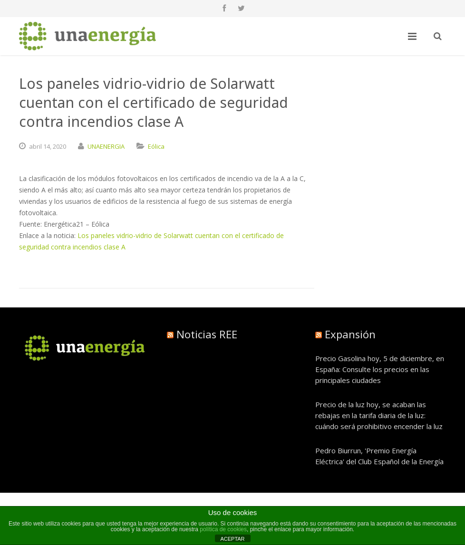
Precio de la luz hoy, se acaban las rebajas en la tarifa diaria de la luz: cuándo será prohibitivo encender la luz (379, 415)
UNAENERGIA (106, 146)
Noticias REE (206, 334)
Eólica (156, 146)
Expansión (350, 334)
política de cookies (223, 529)
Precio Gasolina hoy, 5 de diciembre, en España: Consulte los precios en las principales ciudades (379, 369)
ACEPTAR (232, 539)
